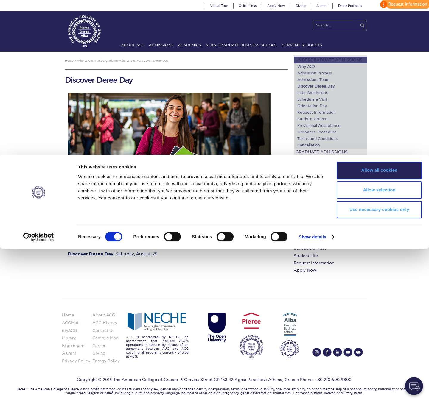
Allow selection (379, 342)
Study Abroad (312, 158)
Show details (313, 389)
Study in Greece (312, 119)
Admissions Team (313, 79)
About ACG (132, 45)
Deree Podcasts (350, 6)
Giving (301, 6)
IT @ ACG (303, 241)
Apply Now (276, 6)
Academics (189, 45)
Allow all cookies (379, 322)
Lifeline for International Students (327, 180)
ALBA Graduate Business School (241, 45)
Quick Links (248, 6)
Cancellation (308, 145)
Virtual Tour (219, 6)
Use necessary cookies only (379, 361)
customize (403, 4)
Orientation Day (312, 106)
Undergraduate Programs (319, 219)
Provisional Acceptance (319, 125)
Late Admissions (312, 93)
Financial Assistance (314, 226)
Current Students (302, 45)
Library (301, 233)
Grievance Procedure (317, 132)
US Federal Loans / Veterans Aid (330, 168)
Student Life (306, 255)
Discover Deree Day (316, 86)
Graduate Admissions (322, 152)
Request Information (316, 112)
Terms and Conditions (317, 138)
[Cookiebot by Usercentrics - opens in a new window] (39, 389)
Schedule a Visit (312, 99)
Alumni (321, 6)
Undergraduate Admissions (329, 60)
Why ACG (306, 66)
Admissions (161, 45)
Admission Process (314, 73)
